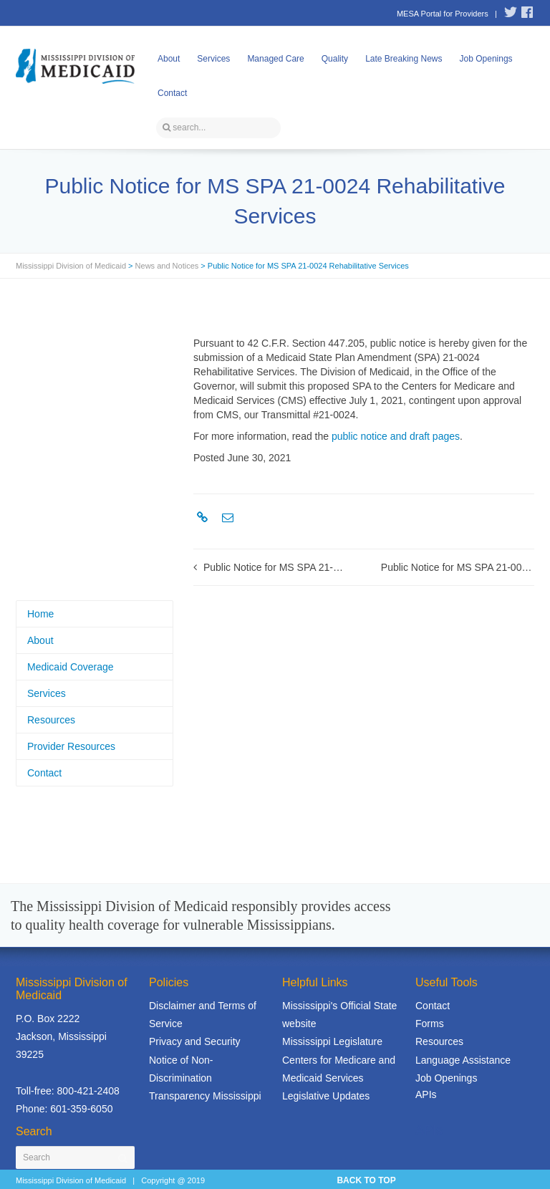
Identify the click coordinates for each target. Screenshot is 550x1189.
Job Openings (486, 59)
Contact (172, 93)
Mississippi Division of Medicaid (71, 265)
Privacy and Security (195, 1041)
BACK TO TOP (366, 1180)
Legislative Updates (326, 1096)
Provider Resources (71, 746)
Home (40, 614)
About (169, 59)
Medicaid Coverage (70, 667)
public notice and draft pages (396, 436)
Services (213, 59)
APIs (426, 1094)
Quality (335, 59)
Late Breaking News (403, 59)
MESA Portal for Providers (442, 13)
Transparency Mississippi (205, 1096)
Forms (429, 1023)
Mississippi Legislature (332, 1041)
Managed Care (275, 59)
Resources (51, 720)
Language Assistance (463, 1060)
